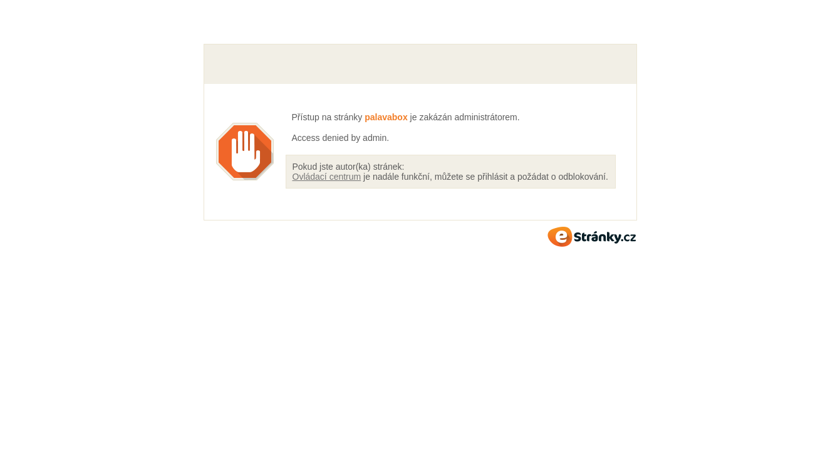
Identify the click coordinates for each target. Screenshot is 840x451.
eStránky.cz (591, 237)
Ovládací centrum (327, 177)
